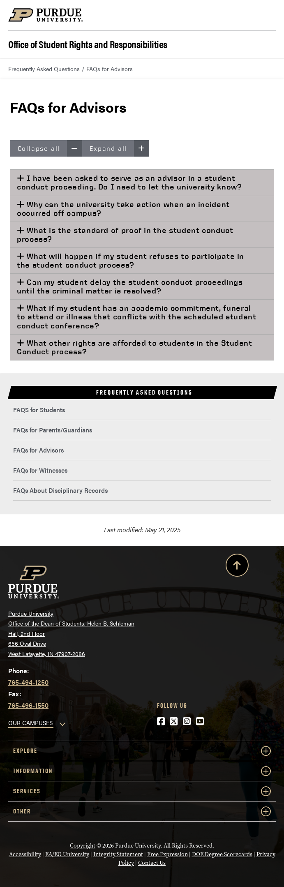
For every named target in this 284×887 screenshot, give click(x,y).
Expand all (119, 148)
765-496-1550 (28, 705)
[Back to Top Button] (237, 566)
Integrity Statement (118, 854)
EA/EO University (67, 854)
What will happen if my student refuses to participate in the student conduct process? (130, 260)
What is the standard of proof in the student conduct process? (125, 234)
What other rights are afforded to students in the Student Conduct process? (134, 347)
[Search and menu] (266, 15)
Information (142, 771)
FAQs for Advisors (38, 450)
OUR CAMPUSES (30, 722)
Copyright (82, 846)
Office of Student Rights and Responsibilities (87, 43)
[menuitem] (142, 410)
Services (142, 791)
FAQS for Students (39, 409)
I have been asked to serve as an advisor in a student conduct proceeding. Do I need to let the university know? (129, 182)
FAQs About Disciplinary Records (60, 490)
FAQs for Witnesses (40, 470)
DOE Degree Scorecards (222, 854)
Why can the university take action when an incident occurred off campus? (123, 208)
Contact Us (152, 863)
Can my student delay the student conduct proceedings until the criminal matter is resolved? (130, 286)
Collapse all (50, 148)
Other (142, 811)
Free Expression (167, 854)
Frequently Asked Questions (44, 69)
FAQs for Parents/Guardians (52, 429)
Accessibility (25, 854)
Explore (142, 751)
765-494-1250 (28, 682)
